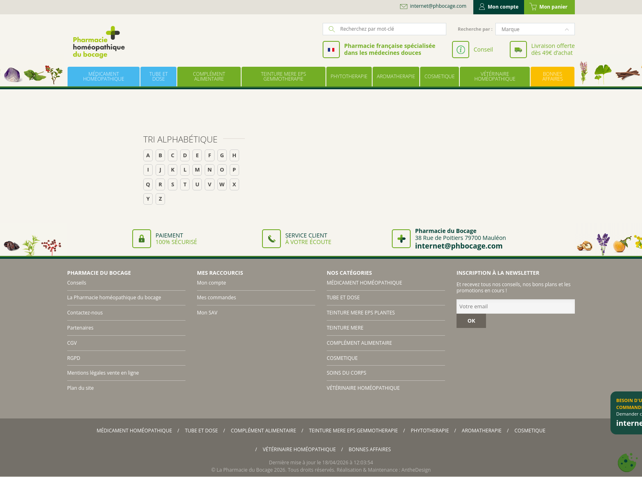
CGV (72, 342)
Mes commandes (216, 297)
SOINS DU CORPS (346, 372)
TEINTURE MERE (345, 327)
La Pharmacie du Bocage (245, 469)
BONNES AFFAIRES (553, 76)
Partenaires (80, 327)
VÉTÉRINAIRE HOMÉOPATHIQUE (494, 76)
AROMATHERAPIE (396, 76)
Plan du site (80, 387)
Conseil (483, 49)
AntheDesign (416, 469)
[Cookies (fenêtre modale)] (627, 463)
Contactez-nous (85, 312)
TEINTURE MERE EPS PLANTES (361, 312)
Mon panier (548, 7)
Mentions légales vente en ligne (103, 372)
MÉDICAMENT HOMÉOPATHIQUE (103, 76)
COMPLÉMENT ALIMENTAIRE (209, 76)
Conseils (76, 282)
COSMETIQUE (440, 76)
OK (471, 320)
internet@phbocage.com (438, 6)
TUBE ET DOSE (158, 76)
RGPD (73, 358)
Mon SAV (207, 312)
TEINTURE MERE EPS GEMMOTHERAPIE (283, 76)
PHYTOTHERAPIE (348, 76)
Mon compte (498, 6)
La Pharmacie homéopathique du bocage (114, 297)
